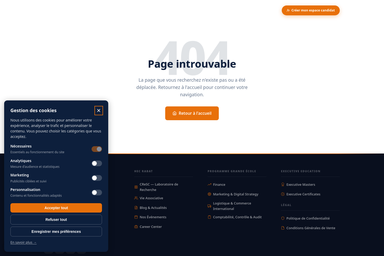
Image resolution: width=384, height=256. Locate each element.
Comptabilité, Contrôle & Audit (235, 217)
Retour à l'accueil (192, 113)
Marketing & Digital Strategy (233, 194)
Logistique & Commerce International (229, 206)
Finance (216, 184)
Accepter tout (56, 208)
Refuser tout (56, 219)
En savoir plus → (23, 242)
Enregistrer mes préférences (56, 231)
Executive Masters (298, 184)
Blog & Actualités (150, 207)
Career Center (148, 226)
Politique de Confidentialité (305, 218)
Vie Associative (148, 198)
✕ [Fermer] (99, 110)
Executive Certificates (301, 194)
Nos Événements (150, 217)
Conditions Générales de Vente (308, 228)
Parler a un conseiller (255, 10)
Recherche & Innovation (117, 10)
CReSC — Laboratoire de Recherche (156, 187)
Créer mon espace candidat (311, 10)
